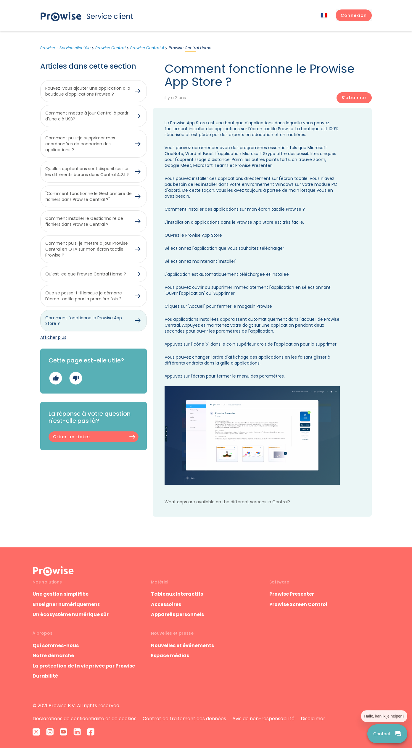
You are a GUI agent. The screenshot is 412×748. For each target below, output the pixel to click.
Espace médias (170, 655)
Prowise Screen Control (298, 604)
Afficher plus (53, 337)
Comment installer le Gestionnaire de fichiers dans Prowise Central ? (84, 221)
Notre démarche (53, 655)
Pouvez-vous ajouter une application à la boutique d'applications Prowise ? (87, 91)
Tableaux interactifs (177, 594)
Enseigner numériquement (66, 604)
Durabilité (45, 676)
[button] (354, 15)
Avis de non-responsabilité (263, 718)
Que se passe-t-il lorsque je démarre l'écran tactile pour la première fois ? (83, 296)
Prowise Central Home (190, 48)
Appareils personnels (177, 614)
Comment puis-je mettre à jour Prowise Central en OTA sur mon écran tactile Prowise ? (86, 249)
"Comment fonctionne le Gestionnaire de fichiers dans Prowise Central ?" (88, 196)
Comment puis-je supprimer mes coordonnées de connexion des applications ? (80, 144)
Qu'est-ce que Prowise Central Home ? (85, 274)
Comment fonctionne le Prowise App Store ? (83, 321)
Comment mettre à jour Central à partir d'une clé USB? (86, 116)
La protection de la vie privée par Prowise (84, 665)
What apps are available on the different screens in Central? (227, 502)
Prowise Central (110, 48)
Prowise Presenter (291, 594)
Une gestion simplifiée (60, 594)
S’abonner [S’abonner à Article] (354, 98)
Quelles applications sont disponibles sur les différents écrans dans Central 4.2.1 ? (87, 172)
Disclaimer (313, 718)
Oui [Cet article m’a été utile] (55, 378)
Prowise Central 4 (147, 48)
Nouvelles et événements (182, 645)
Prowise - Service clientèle (65, 48)
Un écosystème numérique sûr (71, 614)
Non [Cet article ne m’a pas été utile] (75, 378)
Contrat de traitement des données (184, 718)
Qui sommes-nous (56, 645)
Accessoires (166, 604)
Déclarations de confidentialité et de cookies (84, 718)
